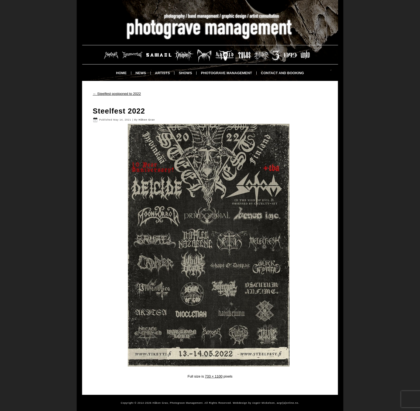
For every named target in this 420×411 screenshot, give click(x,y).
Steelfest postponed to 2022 (117, 94)
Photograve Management (226, 73)
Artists (162, 73)
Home (121, 73)
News (141, 73)
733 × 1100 (213, 376)
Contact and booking (282, 73)
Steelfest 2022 (119, 111)
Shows (185, 73)
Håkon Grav (147, 119)
